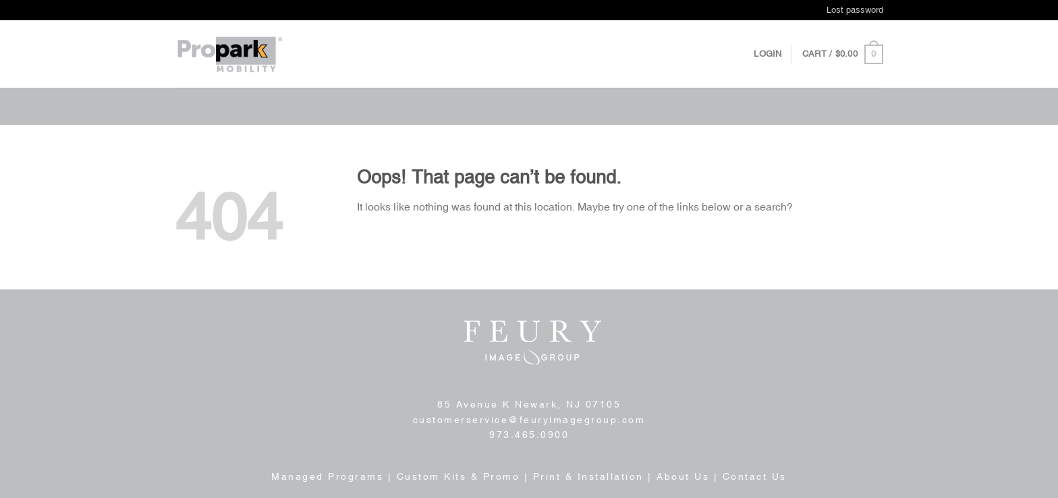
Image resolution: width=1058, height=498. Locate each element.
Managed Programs (327, 476)
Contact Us (755, 476)
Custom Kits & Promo (458, 476)
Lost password (855, 10)
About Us (683, 476)
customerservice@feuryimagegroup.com (529, 419)
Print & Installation (588, 476)
